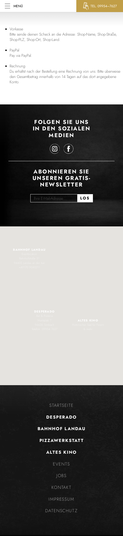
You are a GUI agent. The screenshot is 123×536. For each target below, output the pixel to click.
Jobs (61, 475)
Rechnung (17, 66)
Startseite (61, 405)
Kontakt (61, 487)
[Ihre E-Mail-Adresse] (53, 198)
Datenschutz (61, 511)
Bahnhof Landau (62, 429)
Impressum (61, 499)
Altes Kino (61, 452)
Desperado (61, 417)
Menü (14, 6)
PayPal (14, 50)
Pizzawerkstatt (61, 440)
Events (61, 464)
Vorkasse (16, 29)
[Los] (85, 198)
